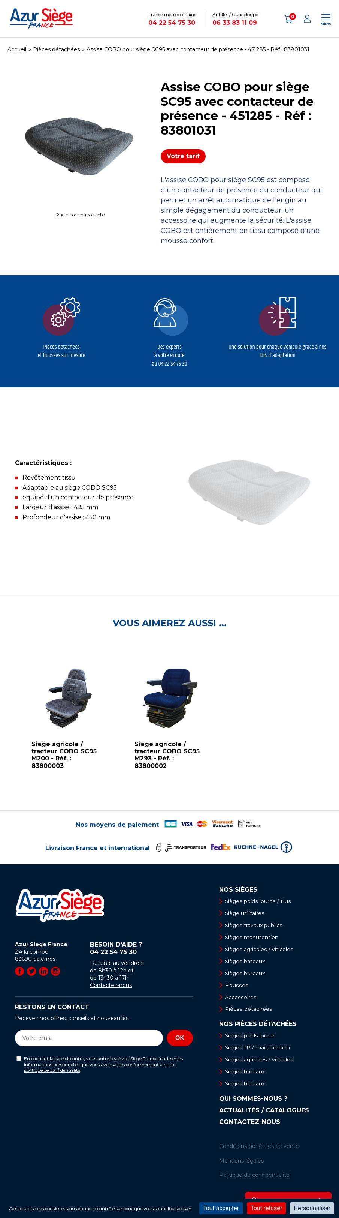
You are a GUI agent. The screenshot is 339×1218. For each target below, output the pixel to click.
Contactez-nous (111, 985)
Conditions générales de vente (259, 1147)
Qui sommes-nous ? (253, 1100)
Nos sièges (238, 890)
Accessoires (240, 997)
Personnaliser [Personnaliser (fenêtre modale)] (312, 1208)
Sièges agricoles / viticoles (259, 949)
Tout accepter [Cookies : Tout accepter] (221, 1208)
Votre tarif (183, 156)
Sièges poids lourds (250, 1036)
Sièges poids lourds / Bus (257, 901)
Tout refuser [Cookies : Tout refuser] (266, 1208)
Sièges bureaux (245, 973)
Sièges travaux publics (253, 925)
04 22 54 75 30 (171, 22)
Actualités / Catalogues (264, 1112)
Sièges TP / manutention (258, 1048)
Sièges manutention (252, 937)
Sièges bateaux (245, 961)
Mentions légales (241, 1161)
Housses (236, 985)
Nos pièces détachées (258, 1025)
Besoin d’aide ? (141, 948)
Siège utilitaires (245, 913)
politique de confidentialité (52, 1070)
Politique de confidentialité (254, 1176)
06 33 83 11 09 (234, 22)
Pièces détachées (248, 1009)
